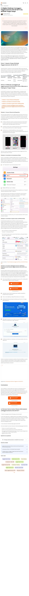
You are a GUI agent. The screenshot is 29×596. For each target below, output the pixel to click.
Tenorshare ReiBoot (20, 393)
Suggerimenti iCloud (6, 458)
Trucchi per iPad (24, 464)
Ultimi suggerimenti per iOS (10, 470)
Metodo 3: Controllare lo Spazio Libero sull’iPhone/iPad (13, 103)
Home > (2, 5)
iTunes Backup (24, 458)
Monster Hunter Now (19, 467)
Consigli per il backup (16, 464)
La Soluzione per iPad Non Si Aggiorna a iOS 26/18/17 (14, 381)
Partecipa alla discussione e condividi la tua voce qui (14, 439)
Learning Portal (10, 15)
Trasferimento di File (15, 458)
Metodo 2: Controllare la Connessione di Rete (11, 101)
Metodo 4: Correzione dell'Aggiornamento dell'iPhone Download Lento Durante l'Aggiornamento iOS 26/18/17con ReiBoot (13, 106)
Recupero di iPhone (20, 470)
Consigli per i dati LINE (10, 461)
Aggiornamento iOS (9, 467)
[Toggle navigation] (27, 3)
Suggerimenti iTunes (19, 461)
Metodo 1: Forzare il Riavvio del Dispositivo (11, 99)
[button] (14, 472)
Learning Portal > (6, 5)
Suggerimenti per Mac (6, 464)
